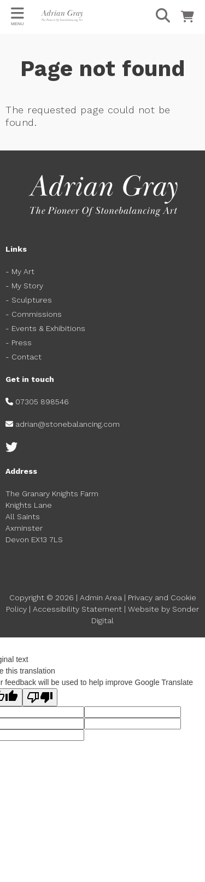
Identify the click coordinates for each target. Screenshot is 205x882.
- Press (18, 342)
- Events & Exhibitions (45, 328)
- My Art (19, 271)
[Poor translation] (39, 697)
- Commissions (33, 314)
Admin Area (101, 597)
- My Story (24, 285)
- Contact (24, 356)
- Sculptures (28, 299)
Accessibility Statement (77, 609)
